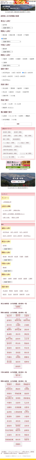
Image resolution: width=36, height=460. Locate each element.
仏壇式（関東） (18, 135)
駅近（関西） (6, 139)
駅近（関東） (28, 135)
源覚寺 (9, 426)
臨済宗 (19, 88)
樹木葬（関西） (18, 132)
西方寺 (18, 435)
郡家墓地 (27, 398)
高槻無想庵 (9, 439)
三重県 (4, 62)
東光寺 (26, 352)
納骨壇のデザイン (23, 453)
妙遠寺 (18, 366)
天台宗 (17, 92)
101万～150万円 (7, 76)
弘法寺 (26, 403)
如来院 (9, 412)
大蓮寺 (26, 416)
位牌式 (20, 116)
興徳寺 (18, 389)
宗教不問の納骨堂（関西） (10, 153)
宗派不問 (25, 92)
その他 (12, 95)
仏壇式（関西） (7, 135)
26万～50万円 (16, 72)
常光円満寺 (9, 430)
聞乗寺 (26, 357)
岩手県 (4, 25)
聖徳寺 (26, 343)
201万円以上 (6, 80)
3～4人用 (17, 104)
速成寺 (26, 393)
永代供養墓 (6, 119)
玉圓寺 (18, 416)
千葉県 (26, 35)
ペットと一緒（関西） (26, 153)
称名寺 (18, 439)
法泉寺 (18, 403)
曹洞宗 (12, 88)
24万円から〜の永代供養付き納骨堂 (18, 169)
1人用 (4, 104)
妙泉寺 (18, 339)
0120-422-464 (32, 1)
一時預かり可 (17, 146)
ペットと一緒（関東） (9, 157)
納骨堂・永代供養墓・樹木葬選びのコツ (14, 214)
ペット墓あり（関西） (24, 142)
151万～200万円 (19, 76)
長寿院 (18, 398)
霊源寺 (9, 348)
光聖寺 (26, 407)
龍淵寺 (9, 416)
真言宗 (11, 92)
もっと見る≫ (21, 157)
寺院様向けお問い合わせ (10, 453)
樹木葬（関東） (7, 132)
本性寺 (18, 421)
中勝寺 (9, 403)
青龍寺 (26, 435)
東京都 (4, 35)
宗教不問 (5, 95)
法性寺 (26, 426)
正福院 (26, 325)
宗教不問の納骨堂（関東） (10, 149)
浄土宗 (4, 92)
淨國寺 (18, 444)
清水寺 (18, 334)
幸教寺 (9, 393)
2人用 (10, 104)
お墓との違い (6, 217)
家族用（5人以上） (8, 107)
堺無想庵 (18, 393)
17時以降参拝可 (7, 146)
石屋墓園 (18, 407)
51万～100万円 (27, 72)
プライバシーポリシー (14, 451)
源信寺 (26, 329)
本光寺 (9, 421)
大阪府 (4, 59)
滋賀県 (31, 59)
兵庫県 (11, 59)
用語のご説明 (15, 217)
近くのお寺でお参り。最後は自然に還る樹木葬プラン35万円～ (18, 11)
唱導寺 (26, 362)
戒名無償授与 (16, 139)
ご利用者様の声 (7, 202)
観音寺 (18, 348)
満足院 (26, 334)
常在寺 (26, 348)
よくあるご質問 (7, 210)
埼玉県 (19, 35)
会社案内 (4, 451)
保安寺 (18, 362)
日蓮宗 (26, 88)
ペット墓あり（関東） (9, 142)
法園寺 (9, 407)
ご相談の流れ (16, 210)
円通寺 (9, 357)
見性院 (18, 352)
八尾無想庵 (18, 412)
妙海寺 (9, 320)
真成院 (9, 334)
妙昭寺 (26, 430)
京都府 (17, 59)
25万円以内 (6, 72)
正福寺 (26, 421)
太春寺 (9, 435)
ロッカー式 (12, 116)
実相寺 (9, 352)
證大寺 (9, 325)
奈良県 (24, 59)
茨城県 (4, 38)
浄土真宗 (5, 88)
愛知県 (4, 49)
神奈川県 (11, 35)
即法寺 (18, 343)
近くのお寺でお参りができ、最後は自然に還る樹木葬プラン (18, 187)
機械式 (27, 116)
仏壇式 (4, 116)
